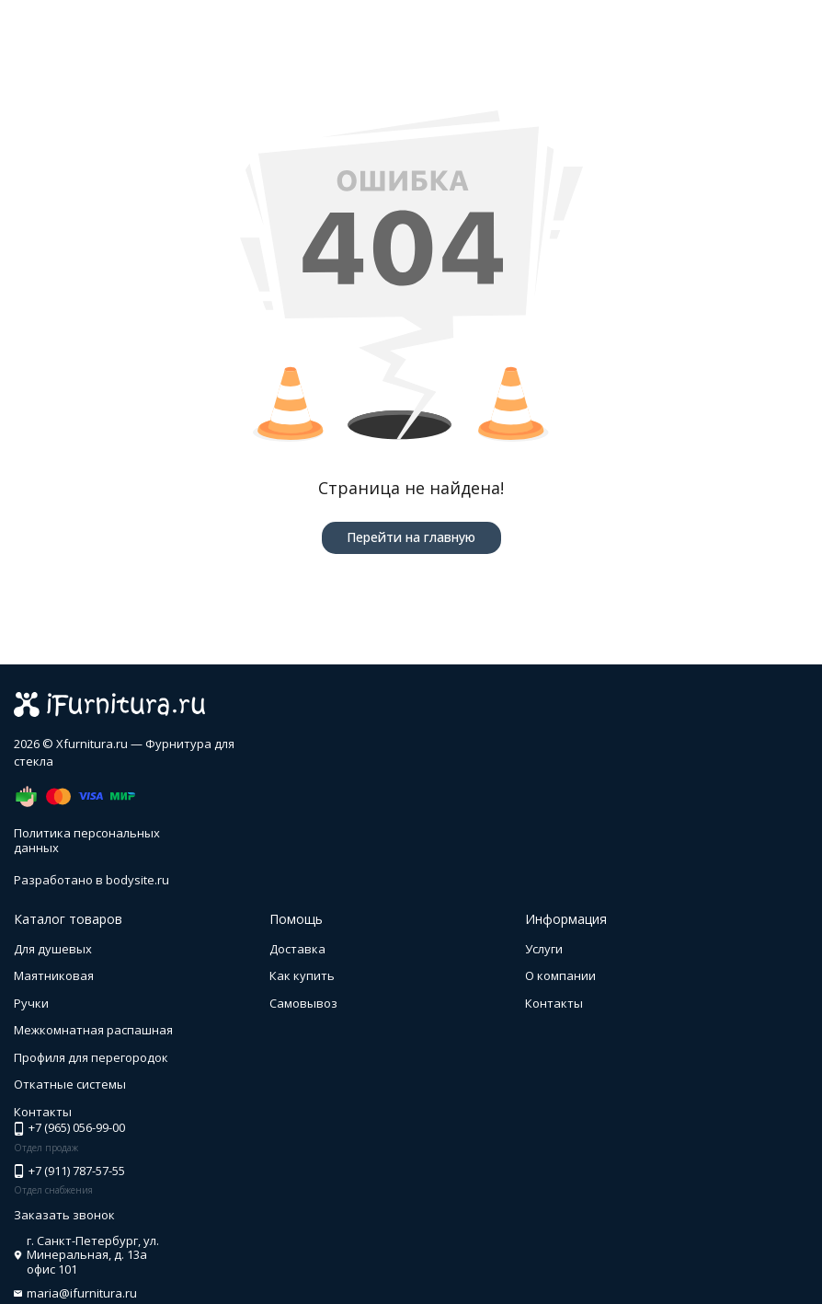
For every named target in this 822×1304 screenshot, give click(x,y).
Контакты (554, 1003)
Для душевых (53, 948)
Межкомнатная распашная (93, 1029)
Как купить (302, 975)
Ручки (31, 1003)
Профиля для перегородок (91, 1057)
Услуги (544, 948)
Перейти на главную (411, 537)
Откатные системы (70, 1084)
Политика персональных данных (87, 840)
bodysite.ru (137, 879)
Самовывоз (303, 1003)
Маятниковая (54, 975)
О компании (560, 975)
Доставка (297, 948)
